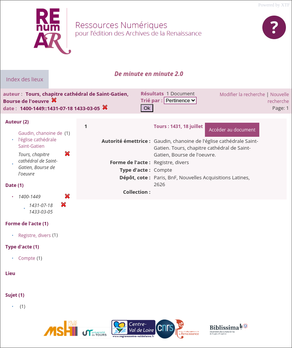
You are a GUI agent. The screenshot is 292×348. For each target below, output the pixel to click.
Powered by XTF (274, 5)
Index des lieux (24, 79)
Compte (26, 258)
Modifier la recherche (242, 94)
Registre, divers (34, 235)
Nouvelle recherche (278, 97)
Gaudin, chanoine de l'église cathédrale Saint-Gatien (40, 139)
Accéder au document (232, 130)
